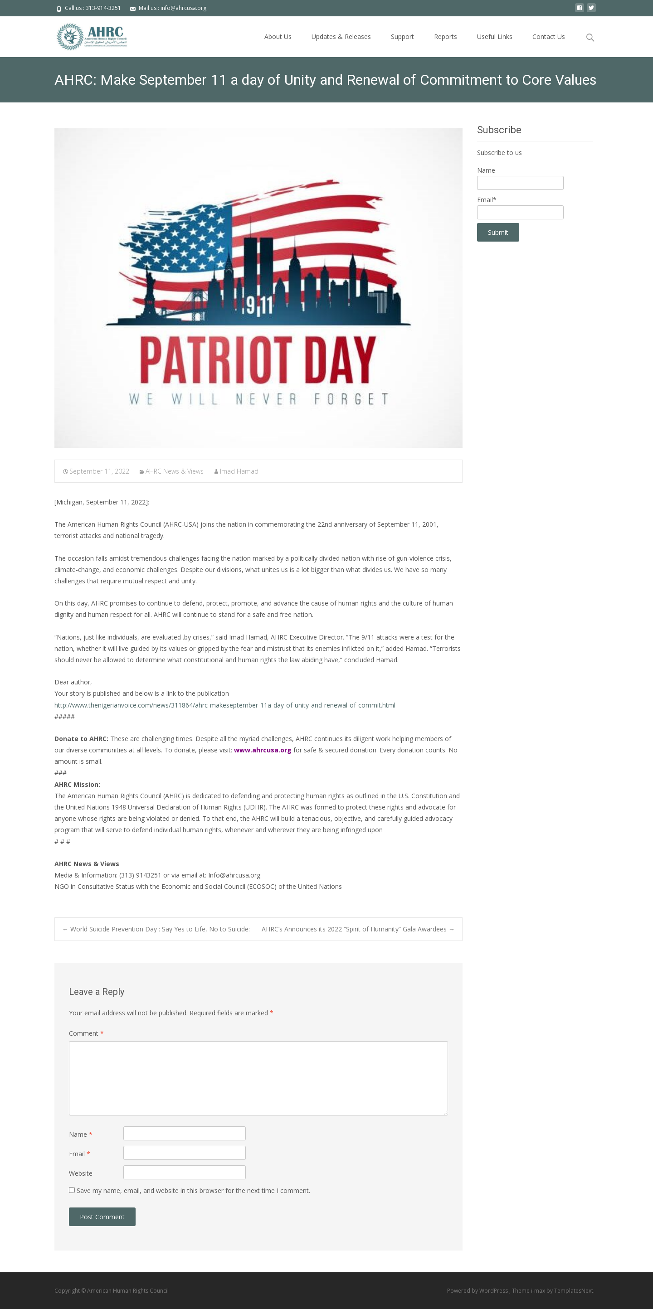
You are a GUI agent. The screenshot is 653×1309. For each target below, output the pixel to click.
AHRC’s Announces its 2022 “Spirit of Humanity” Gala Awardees (358, 929)
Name (81, 1134)
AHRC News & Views (175, 471)
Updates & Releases (341, 36)
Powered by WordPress (478, 1290)
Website (81, 1173)
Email (79, 1153)
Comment (86, 1033)
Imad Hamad (239, 471)
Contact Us (548, 36)
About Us (278, 36)
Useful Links (494, 36)
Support (402, 36)
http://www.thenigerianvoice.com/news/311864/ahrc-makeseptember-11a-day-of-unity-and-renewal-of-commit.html (224, 705)
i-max (538, 1290)
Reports (445, 36)
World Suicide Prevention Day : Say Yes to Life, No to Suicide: (156, 929)
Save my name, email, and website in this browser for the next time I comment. (193, 1190)
